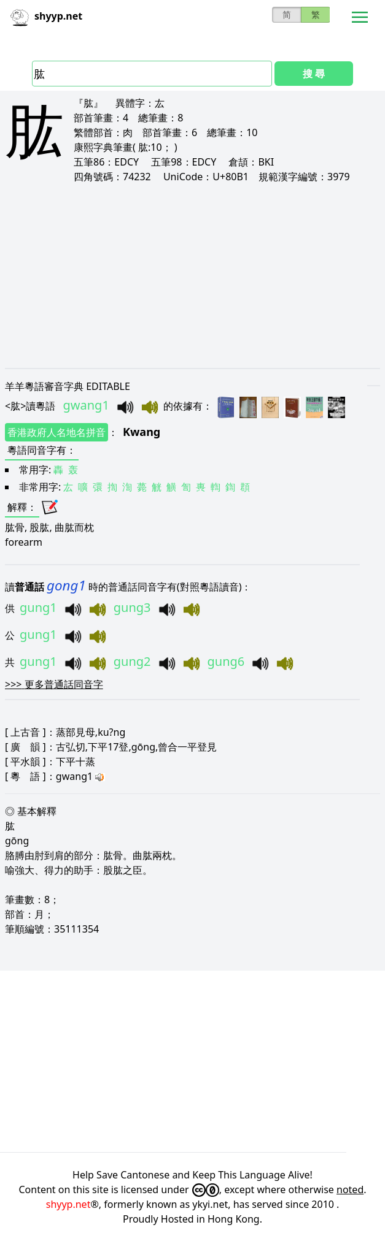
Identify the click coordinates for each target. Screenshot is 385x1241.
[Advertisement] (192, 276)
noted (350, 1189)
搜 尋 (314, 73)
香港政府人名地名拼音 (56, 432)
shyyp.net (68, 1204)
